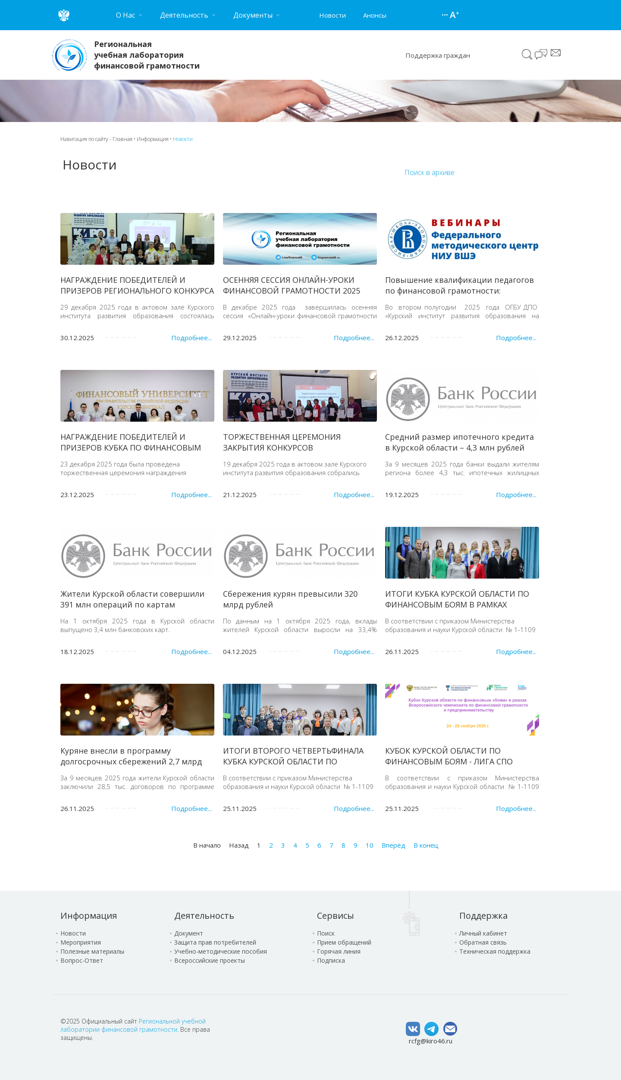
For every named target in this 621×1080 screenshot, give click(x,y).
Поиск (527, 54)
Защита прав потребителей (215, 942)
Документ (188, 933)
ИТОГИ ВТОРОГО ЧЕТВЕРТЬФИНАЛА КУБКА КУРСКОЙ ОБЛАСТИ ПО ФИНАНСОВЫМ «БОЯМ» (293, 761)
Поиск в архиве (430, 172)
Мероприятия (80, 942)
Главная (122, 139)
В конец (426, 845)
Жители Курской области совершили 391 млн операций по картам (132, 599)
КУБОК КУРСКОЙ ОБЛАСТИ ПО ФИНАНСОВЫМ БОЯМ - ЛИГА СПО (449, 756)
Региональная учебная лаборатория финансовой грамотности (147, 55)
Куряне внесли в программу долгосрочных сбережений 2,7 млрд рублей (131, 761)
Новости (332, 15)
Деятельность (204, 915)
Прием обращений (344, 942)
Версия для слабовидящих (454, 15)
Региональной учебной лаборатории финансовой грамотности (133, 1025)
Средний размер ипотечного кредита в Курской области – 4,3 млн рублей (459, 442)
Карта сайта (446, 15)
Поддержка (483, 915)
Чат (542, 55)
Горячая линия (339, 951)
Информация (153, 139)
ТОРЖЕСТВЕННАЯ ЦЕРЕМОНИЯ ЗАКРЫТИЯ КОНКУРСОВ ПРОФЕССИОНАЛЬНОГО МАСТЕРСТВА (294, 447)
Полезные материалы (92, 951)
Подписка (331, 960)
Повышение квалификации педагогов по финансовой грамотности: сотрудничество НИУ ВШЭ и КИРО (459, 291)
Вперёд (393, 845)
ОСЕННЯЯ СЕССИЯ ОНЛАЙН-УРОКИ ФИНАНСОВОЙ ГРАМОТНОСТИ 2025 (291, 285)
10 (369, 845)
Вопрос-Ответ (81, 960)
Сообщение (556, 52)
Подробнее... (191, 337)
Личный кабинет (483, 933)
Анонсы (374, 15)
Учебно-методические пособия (220, 951)
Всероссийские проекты (209, 960)
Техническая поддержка (494, 951)
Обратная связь (483, 942)
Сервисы (335, 915)
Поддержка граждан (437, 55)
